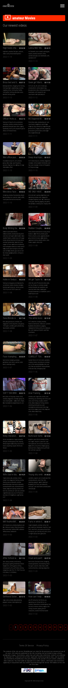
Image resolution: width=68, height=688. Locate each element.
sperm (48, 338)
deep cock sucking (33, 345)
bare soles (57, 58)
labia (12, 126)
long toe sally (53, 424)
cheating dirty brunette (30, 340)
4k (11, 86)
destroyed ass (28, 300)
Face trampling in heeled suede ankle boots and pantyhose (34, 247)
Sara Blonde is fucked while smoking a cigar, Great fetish (55, 208)
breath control (60, 169)
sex (47, 214)
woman (36, 420)
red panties (60, 387)
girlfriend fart (6, 345)
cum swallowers (50, 88)
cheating (5, 167)
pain (17, 49)
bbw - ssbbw (6, 295)
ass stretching (37, 291)
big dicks (61, 214)
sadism (5, 51)
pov (30, 51)
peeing (55, 381)
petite (14, 216)
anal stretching (29, 291)
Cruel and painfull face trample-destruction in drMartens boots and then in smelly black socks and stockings (12, 414)
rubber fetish (58, 161)
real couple (9, 334)
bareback (5, 169)
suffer (51, 128)
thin (60, 385)
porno (47, 218)
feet (14, 49)
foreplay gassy (13, 340)
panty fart (39, 389)
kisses (53, 167)
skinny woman (6, 218)
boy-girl (62, 86)
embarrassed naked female (32, 159)
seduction (8, 250)
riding (16, 165)
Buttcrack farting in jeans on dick (12, 328)
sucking (27, 51)
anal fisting (40, 293)
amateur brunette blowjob (35, 338)
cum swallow (34, 218)
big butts (5, 332)
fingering (18, 128)
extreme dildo (33, 295)
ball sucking (11, 159)
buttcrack (13, 336)
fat (12, 293)
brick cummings (17, 383)
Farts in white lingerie (34, 375)
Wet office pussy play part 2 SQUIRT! (12, 120)
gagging (10, 167)
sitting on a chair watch (34, 186)
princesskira (49, 96)
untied (52, 60)
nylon (31, 253)
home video (10, 90)
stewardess (54, 422)
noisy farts (6, 340)
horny (4, 259)
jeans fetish (11, 332)
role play (13, 250)
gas (28, 381)
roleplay (30, 220)
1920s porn (56, 216)
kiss (58, 126)
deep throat (18, 159)
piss (52, 381)
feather (55, 56)
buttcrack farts (7, 343)
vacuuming (49, 298)
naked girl (52, 338)
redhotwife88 (6, 385)
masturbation (6, 124)
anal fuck (35, 128)
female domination (55, 159)
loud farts (8, 336)
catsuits (60, 163)
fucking (26, 86)
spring (53, 428)
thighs (15, 295)
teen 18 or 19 (49, 389)
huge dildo (35, 289)
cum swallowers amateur (53, 343)
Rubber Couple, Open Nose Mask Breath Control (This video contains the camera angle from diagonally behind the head (55, 155)
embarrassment (29, 161)
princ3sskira (57, 96)
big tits (33, 86)
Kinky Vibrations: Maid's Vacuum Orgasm (55, 285)
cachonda (48, 220)
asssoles (48, 428)
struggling (58, 49)
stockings (32, 88)
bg (56, 90)
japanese (52, 165)
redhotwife (13, 387)
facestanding (60, 124)
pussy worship (15, 212)
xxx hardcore (8, 214)
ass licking (55, 420)
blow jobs (52, 86)
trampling (48, 124)
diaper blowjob (50, 92)
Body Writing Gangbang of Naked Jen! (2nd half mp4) (34, 155)
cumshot (36, 53)
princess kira (58, 92)
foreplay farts (14, 343)
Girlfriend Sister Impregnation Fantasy (34, 414)
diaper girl (53, 90)
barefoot (53, 49)
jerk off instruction (35, 212)
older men (27, 212)
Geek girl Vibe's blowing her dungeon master (12, 82)
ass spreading (7, 161)
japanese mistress (51, 169)
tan (20, 298)
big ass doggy (31, 133)
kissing (62, 159)
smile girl (60, 340)
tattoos (16, 90)
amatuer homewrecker (34, 171)
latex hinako (49, 171)
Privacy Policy (43, 467)
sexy (47, 216)
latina (31, 53)
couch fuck (14, 261)
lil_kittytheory (53, 392)
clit (10, 131)
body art (8, 96)
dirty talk (5, 159)
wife (35, 56)
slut (26, 56)
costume (37, 88)
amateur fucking (33, 336)
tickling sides (50, 58)
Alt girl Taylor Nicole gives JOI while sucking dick (34, 208)
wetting (59, 383)
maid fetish (55, 295)
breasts (58, 334)
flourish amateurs (7, 383)
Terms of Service (26, 467)
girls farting (30, 387)
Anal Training (30, 285)
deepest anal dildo (33, 304)
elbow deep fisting (35, 306)
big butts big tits (15, 298)
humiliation (28, 250)
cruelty (12, 51)
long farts (15, 334)
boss (19, 255)
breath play (58, 165)
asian (47, 165)
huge (16, 126)
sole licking (58, 426)
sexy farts (38, 383)
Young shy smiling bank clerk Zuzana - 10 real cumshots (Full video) (55, 328)
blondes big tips (54, 218)
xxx (7, 259)
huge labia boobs (16, 131)
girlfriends (49, 387)
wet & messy (61, 379)
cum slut (61, 257)
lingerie (60, 289)
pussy (9, 126)
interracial (11, 165)
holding (54, 387)
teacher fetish (50, 250)
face (15, 422)
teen (52, 291)
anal (17, 161)
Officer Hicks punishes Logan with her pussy (34, 82)
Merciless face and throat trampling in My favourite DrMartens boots (55, 120)
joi (37, 214)
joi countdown (34, 223)
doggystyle (27, 126)
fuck (7, 289)
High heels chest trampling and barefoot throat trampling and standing (12, 46)
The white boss (10, 247)
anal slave (33, 293)
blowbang (58, 338)
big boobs (10, 255)
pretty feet (17, 167)
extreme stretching (36, 298)
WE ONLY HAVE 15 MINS (12, 155)
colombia (61, 216)
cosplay (38, 92)
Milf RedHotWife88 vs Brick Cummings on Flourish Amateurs (12, 375)
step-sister (27, 417)
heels (35, 253)
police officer (34, 96)
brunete (60, 218)
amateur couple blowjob (33, 349)
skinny (50, 379)
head (12, 424)
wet (16, 124)
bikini (9, 88)
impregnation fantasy (12, 257)
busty (9, 128)
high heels (5, 49)
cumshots (48, 253)
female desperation (51, 383)
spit (19, 165)
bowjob (51, 345)
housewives (9, 379)
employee (10, 259)
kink (57, 257)
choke (9, 51)
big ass (34, 124)
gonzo (19, 381)
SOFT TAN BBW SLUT (12, 285)
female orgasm (58, 293)
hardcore (27, 53)
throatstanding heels (8, 53)
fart (26, 381)
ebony (37, 417)
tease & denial (50, 161)
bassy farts (33, 389)
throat (11, 422)
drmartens (5, 426)
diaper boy (58, 94)
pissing (48, 381)
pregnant (32, 420)
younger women (28, 216)
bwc (15, 259)
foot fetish (59, 417)
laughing (58, 53)
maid (60, 295)
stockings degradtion (14, 426)
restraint (48, 167)
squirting (5, 128)
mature (33, 51)
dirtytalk (8, 261)
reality (32, 94)
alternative (61, 90)
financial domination (8, 253)
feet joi (60, 420)
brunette (29, 49)
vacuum (54, 298)
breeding (27, 420)
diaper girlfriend (50, 94)
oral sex (8, 86)
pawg (9, 293)
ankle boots (28, 255)
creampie (33, 126)
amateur (11, 49)
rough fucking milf (35, 353)
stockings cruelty (35, 255)
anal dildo (27, 293)
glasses (13, 128)
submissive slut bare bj (31, 175)
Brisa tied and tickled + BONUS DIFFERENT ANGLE (55, 46)
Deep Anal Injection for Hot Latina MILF (34, 120)
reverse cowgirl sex (30, 334)
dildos (40, 289)
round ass (32, 381)
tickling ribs (49, 56)
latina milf (33, 131)
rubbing (7, 131)
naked (14, 214)
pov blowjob (36, 220)
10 (60, 449)
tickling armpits (55, 51)
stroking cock (11, 169)
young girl (58, 336)
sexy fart (18, 345)
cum (13, 167)
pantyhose (37, 90)
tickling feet (60, 56)
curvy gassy (28, 385)
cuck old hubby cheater (33, 182)
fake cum (48, 259)
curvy (62, 253)
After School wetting (55, 375)
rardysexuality (54, 385)
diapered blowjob (57, 98)
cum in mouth (35, 49)
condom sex (32, 167)
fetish (47, 86)
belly (4, 289)
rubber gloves (59, 167)
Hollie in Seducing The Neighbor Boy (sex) (12, 208)
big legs (13, 289)
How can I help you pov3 (55, 414)
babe (47, 295)
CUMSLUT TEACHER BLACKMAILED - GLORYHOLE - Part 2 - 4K (55, 247)
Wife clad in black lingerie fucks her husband (34, 328)
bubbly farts (15, 338)
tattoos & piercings (16, 88)
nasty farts (9, 338)
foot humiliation (14, 417)
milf (26, 49)
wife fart (13, 345)
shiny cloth (60, 171)
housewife (5, 94)
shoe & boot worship (51, 126)
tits (4, 131)
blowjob (40, 53)
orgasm (54, 332)
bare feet (48, 334)
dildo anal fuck (54, 261)
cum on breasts (53, 340)
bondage (48, 49)
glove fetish (54, 163)
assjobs (27, 295)
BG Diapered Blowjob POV (55, 82)
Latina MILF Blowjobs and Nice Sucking (34, 46)
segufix (55, 171)
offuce (4, 133)
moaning (18, 293)
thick (4, 291)
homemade (30, 56)
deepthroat (58, 88)
